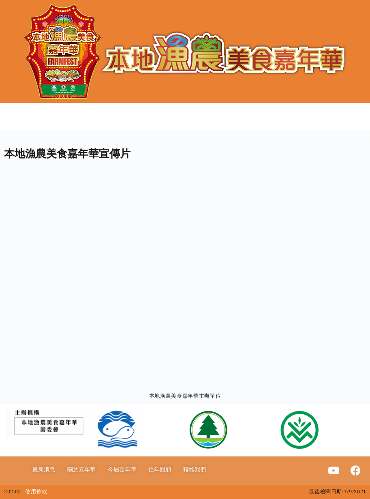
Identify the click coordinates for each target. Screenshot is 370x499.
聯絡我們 (194, 469)
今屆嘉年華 (122, 469)
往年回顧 (159, 469)
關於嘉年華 (81, 469)
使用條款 (36, 491)
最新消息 (43, 469)
